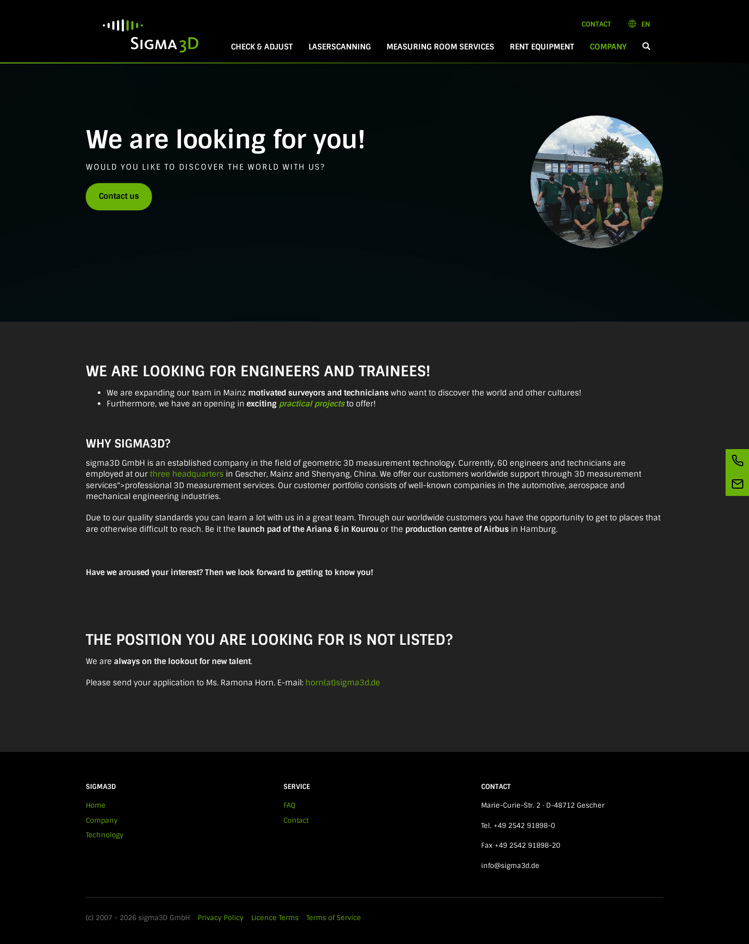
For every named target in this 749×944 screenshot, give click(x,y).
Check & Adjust (262, 47)
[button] (646, 47)
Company (612, 47)
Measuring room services (440, 47)
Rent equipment (542, 47)
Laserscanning (339, 47)
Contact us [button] (119, 196)
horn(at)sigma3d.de (342, 683)
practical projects (311, 404)
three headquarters (187, 474)
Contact (596, 24)
